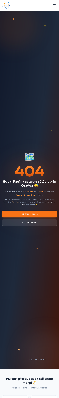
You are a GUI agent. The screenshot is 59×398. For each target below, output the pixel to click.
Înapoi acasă (30, 214)
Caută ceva (29, 222)
